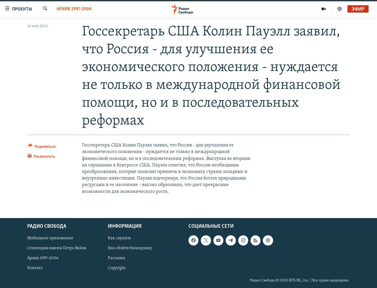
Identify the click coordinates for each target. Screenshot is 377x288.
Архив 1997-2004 (74, 9)
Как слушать (119, 238)
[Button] (41, 147)
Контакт (35, 268)
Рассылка (116, 258)
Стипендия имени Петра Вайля (56, 248)
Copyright (116, 268)
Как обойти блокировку (130, 248)
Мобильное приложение (50, 238)
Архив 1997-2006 (42, 258)
